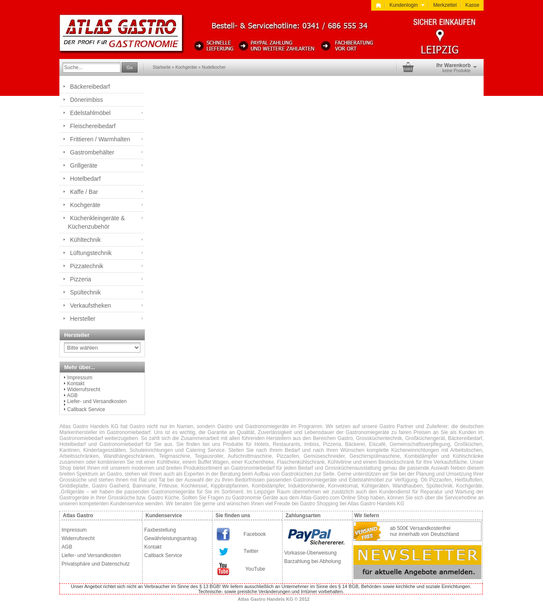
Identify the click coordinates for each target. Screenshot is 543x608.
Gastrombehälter (92, 152)
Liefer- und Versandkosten (96, 401)
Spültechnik (85, 292)
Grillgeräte (84, 165)
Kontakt (75, 384)
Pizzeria (80, 279)
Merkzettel (444, 5)
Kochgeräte (186, 67)
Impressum (79, 378)
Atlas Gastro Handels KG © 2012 (274, 599)
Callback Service (86, 409)
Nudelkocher (214, 67)
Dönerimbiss (86, 99)
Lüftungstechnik (91, 252)
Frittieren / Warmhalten (100, 139)
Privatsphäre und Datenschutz (96, 564)
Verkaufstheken (90, 305)
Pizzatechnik (87, 266)
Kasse (472, 5)
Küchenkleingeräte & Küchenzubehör (96, 222)
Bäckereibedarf (90, 86)
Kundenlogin (407, 5)
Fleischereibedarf (92, 126)
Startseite (162, 67)
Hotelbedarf (85, 178)
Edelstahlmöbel (90, 112)
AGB (72, 395)
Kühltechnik (85, 239)
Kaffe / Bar (84, 191)
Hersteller (82, 318)
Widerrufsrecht (83, 389)
